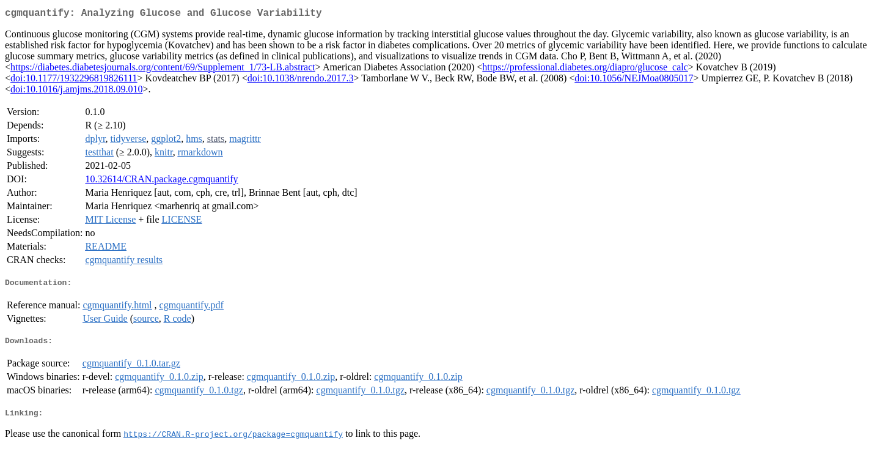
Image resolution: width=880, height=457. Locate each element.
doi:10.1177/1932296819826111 (74, 80)
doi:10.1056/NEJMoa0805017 (633, 80)
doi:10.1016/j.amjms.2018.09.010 (76, 91)
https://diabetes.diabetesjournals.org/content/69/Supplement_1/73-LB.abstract (162, 69)
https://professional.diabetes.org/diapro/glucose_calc (585, 69)
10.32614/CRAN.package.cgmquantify (161, 181)
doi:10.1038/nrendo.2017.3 (301, 80)
